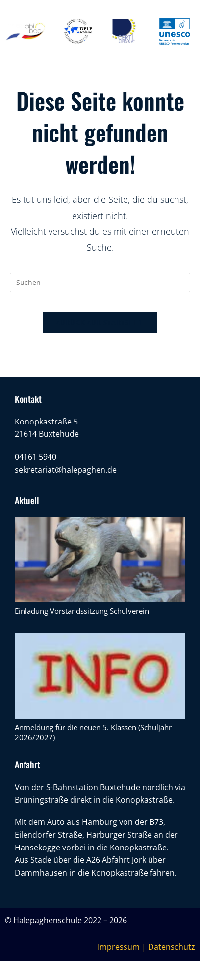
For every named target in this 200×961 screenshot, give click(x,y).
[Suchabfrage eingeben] (100, 282)
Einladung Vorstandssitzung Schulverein (82, 611)
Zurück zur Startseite (100, 322)
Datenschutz (171, 946)
